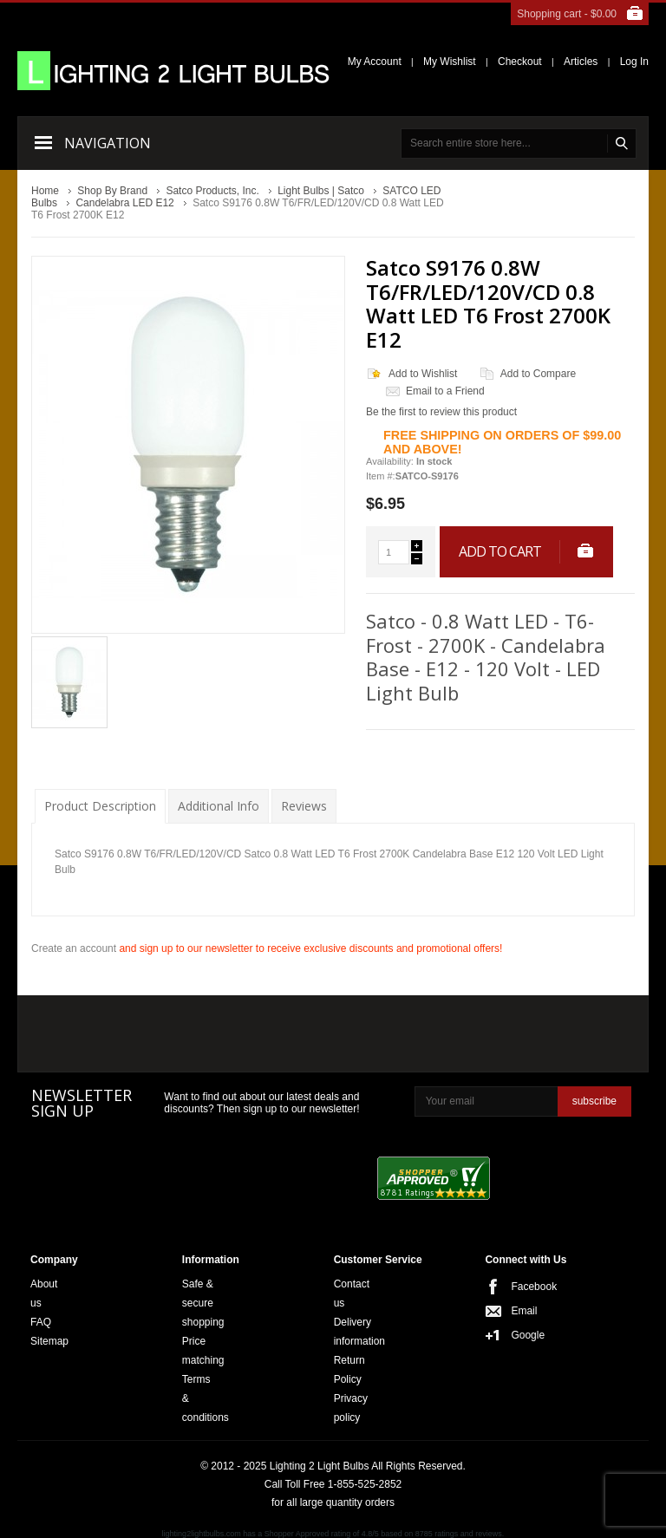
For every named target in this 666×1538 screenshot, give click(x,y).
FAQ (40, 1322)
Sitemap (49, 1341)
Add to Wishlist (422, 374)
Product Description (100, 806)
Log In (634, 61)
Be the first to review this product (441, 412)
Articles (580, 61)
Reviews (304, 806)
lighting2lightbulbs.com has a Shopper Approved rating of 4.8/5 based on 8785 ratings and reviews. (333, 1533)
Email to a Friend (445, 391)
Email (516, 1311)
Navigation (107, 143)
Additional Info (218, 806)
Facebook (516, 1287)
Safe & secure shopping (203, 1303)
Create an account (73, 948)
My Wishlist (449, 61)
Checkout (520, 61)
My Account (375, 61)
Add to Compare (538, 374)
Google (516, 1335)
